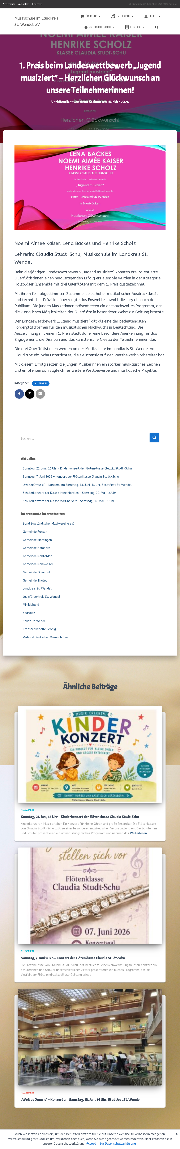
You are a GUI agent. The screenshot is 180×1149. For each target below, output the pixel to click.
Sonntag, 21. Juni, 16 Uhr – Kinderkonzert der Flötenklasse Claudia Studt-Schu (77, 468)
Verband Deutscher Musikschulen (45, 637)
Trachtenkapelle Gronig (39, 629)
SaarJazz (29, 613)
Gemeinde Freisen (35, 532)
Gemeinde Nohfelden (37, 556)
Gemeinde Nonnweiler (38, 564)
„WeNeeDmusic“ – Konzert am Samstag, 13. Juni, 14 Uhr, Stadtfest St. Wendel (77, 485)
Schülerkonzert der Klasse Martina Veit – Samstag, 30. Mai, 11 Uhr (68, 501)
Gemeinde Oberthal (36, 572)
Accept (91, 1143)
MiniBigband (31, 605)
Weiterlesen (138, 833)
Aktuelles (23, 4)
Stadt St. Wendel (35, 621)
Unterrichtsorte (99, 27)
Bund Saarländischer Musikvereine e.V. (48, 523)
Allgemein (41, 383)
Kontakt (37, 4)
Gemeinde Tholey (35, 580)
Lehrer (152, 16)
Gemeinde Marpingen (37, 540)
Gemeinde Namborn (36, 548)
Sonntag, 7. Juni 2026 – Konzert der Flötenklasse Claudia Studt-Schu (71, 477)
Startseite (9, 4)
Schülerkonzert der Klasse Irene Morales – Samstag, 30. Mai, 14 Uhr (69, 493)
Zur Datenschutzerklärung (117, 1143)
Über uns (90, 16)
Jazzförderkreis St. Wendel (41, 597)
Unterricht (122, 16)
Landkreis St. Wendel (37, 588)
